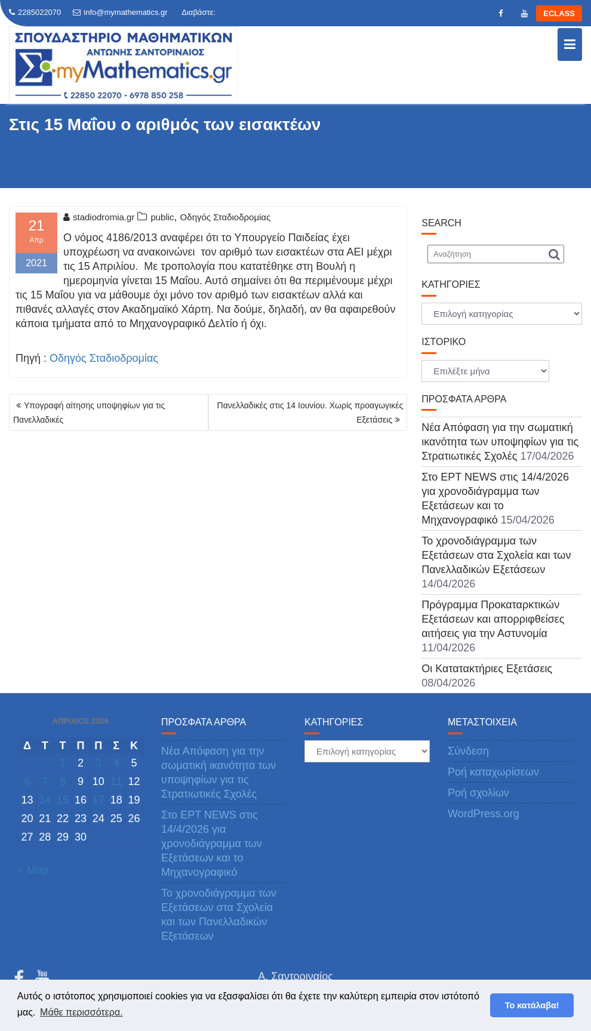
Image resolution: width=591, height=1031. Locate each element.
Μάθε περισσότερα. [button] (81, 1012)
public (162, 217)
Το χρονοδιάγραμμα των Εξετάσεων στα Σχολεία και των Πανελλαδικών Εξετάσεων (496, 555)
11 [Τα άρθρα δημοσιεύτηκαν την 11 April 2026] (116, 781)
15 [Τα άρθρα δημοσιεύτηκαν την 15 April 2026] (63, 800)
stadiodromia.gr (98, 217)
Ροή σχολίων (478, 793)
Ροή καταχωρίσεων (493, 772)
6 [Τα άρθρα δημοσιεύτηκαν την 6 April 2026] (27, 781)
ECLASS (559, 13)
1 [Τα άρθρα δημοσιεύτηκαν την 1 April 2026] (63, 763)
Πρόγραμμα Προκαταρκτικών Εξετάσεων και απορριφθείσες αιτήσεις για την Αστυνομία (492, 619)
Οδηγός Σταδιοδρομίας (225, 217)
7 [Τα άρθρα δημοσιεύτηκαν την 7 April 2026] (45, 781)
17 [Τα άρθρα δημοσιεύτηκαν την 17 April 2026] (98, 800)
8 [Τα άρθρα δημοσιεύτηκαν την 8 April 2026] (63, 781)
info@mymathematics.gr (120, 12)
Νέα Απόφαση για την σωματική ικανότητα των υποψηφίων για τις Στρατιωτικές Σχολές (499, 441)
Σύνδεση (468, 751)
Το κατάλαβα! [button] (532, 1005)
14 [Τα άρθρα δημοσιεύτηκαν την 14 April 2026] (45, 800)
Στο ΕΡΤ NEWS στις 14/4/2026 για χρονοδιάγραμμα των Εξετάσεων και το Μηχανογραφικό (211, 843)
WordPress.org (483, 814)
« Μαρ (33, 870)
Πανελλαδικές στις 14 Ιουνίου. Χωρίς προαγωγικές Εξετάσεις (310, 412)
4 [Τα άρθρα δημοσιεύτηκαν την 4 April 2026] (116, 763)
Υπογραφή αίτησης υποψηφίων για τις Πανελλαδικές (89, 412)
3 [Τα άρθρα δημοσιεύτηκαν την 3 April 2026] (98, 763)
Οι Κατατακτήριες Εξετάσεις (486, 669)
